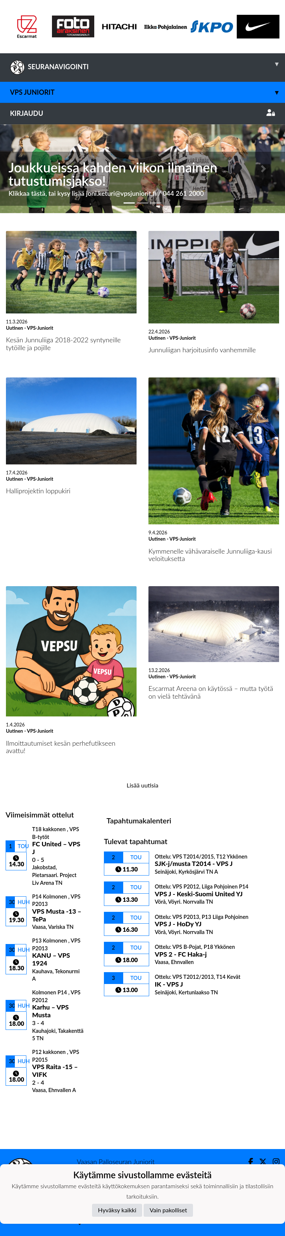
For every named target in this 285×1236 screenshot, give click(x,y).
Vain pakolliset (168, 1209)
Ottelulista (23, 1106)
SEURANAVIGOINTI (147, 64)
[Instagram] (273, 1162)
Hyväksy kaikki (117, 1209)
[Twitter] (260, 1162)
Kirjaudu (142, 113)
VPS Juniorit (147, 92)
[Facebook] (247, 1162)
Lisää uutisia (142, 785)
